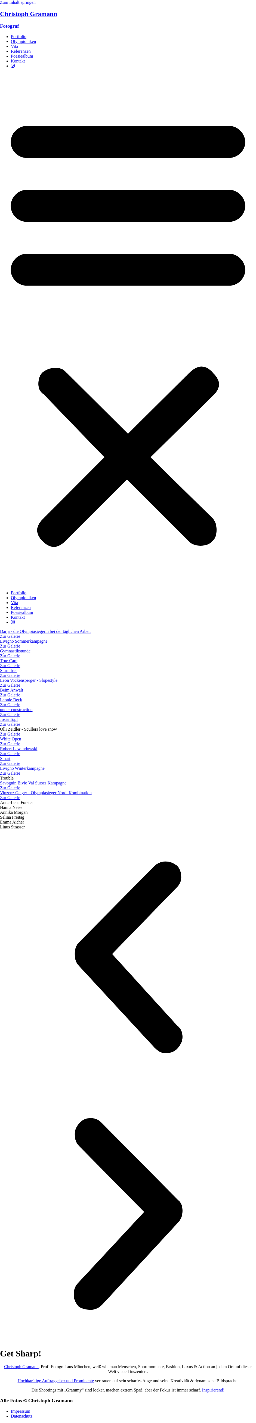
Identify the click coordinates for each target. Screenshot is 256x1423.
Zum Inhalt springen (18, 2)
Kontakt (18, 61)
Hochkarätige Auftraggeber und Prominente (56, 1380)
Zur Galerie (10, 734)
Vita (14, 46)
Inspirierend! (213, 1390)
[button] (128, 329)
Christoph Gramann (21, 1366)
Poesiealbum (22, 56)
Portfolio (18, 36)
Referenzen (21, 51)
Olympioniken (23, 41)
